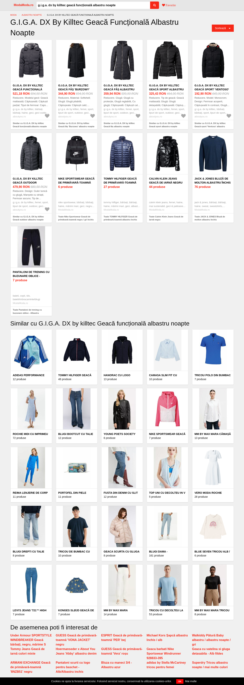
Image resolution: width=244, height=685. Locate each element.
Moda (13, 15)
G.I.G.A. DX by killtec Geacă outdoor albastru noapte (28, 182)
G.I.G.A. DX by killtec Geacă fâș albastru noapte (119, 89)
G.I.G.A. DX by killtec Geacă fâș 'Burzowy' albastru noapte (74, 89)
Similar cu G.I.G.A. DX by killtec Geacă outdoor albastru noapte (28, 218)
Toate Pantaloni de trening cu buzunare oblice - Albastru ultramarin (27, 313)
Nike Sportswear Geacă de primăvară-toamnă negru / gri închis (76, 182)
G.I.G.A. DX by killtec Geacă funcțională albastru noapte (28, 89)
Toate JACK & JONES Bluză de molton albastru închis (210, 218)
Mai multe (191, 681)
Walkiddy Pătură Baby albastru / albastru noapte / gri (211, 640)
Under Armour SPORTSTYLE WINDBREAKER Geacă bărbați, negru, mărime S (31, 640)
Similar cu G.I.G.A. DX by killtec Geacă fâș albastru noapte (119, 125)
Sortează (220, 28)
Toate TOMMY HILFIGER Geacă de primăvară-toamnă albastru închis (120, 218)
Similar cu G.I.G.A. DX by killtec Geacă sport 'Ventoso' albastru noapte (210, 126)
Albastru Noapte (32, 15)
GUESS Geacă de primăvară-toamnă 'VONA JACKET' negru (76, 640)
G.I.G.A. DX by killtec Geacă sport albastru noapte (166, 89)
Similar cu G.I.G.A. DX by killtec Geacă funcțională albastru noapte (30, 125)
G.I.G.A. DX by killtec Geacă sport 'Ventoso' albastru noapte (212, 89)
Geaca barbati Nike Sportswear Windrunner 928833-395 (164, 653)
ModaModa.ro (24, 5)
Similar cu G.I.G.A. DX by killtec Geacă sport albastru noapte (164, 125)
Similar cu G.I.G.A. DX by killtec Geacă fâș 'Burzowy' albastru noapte (76, 125)
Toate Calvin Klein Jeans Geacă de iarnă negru (166, 218)
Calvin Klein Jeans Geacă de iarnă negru (166, 180)
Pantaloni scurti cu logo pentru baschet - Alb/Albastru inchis (73, 667)
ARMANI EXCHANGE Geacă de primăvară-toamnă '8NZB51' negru (30, 667)
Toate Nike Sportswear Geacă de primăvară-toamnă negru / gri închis (76, 218)
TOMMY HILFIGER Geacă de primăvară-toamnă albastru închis (120, 182)
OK (180, 681)
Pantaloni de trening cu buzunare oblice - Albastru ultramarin (31, 275)
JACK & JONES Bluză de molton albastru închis (213, 180)
